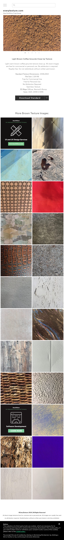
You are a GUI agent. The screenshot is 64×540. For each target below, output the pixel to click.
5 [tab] (39, 53)
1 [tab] (25, 53)
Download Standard (29, 98)
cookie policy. (21, 531)
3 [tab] (32, 53)
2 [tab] (28, 53)
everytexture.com (13, 11)
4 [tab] (35, 53)
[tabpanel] (32, 29)
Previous (1, 29)
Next (62, 29)
